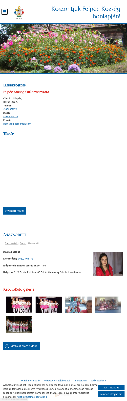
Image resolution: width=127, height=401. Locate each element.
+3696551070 (10, 109)
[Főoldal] (19, 12)
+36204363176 (10, 116)
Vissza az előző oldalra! (24, 346)
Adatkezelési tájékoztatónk (32, 396)
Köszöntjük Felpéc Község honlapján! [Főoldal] (85, 12)
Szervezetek (11, 243)
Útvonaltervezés (14, 210)
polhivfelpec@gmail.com (17, 123)
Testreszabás (111, 387)
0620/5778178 (25, 258)
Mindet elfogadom (111, 394)
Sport (23, 243)
